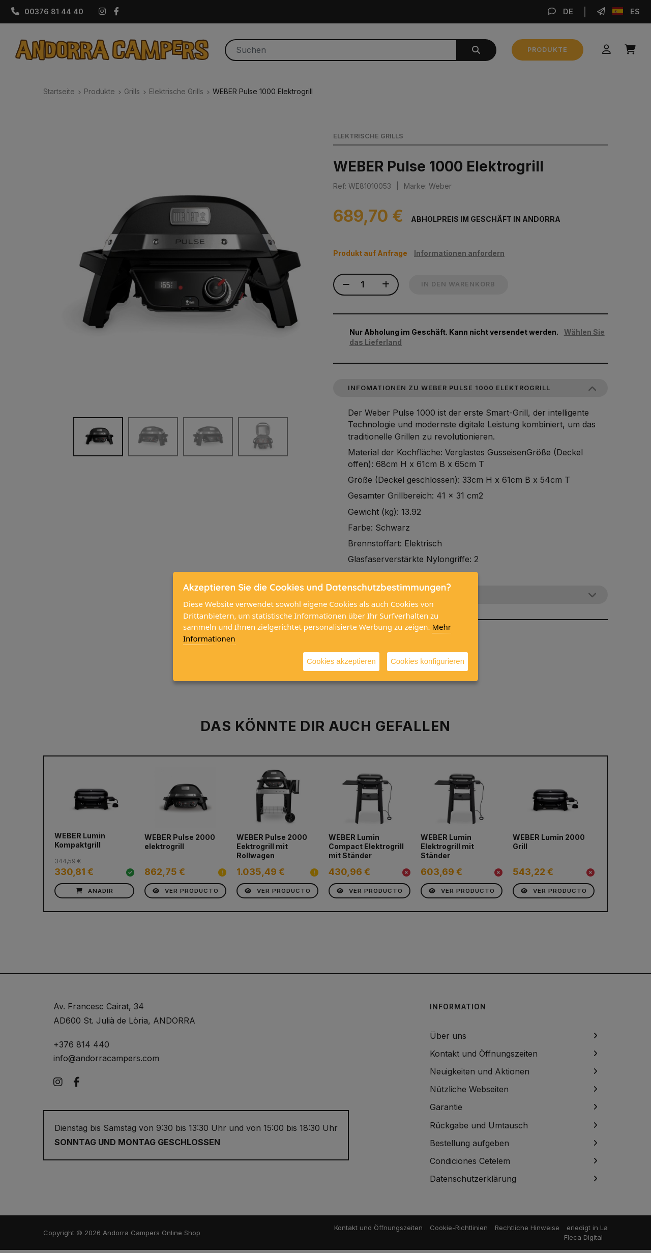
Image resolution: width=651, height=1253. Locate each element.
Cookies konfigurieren (427, 661)
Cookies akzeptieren (341, 661)
